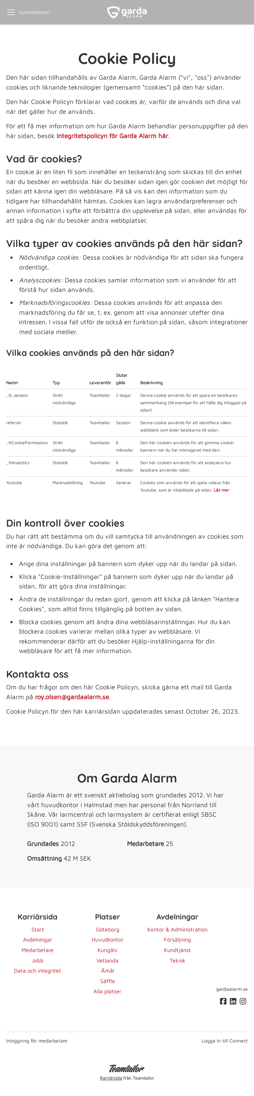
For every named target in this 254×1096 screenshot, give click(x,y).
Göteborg (107, 929)
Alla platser (107, 991)
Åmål (107, 970)
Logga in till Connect (225, 1040)
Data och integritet (37, 970)
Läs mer (221, 489)
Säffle (107, 981)
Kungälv (107, 950)
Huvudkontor (108, 939)
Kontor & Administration (177, 929)
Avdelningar (37, 939)
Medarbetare (38, 950)
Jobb (37, 960)
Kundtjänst (177, 950)
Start (37, 929)
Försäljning (177, 939)
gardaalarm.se (232, 989)
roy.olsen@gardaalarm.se (72, 696)
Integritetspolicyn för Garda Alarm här (112, 135)
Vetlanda (107, 960)
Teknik (177, 960)
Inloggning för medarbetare (36, 1040)
